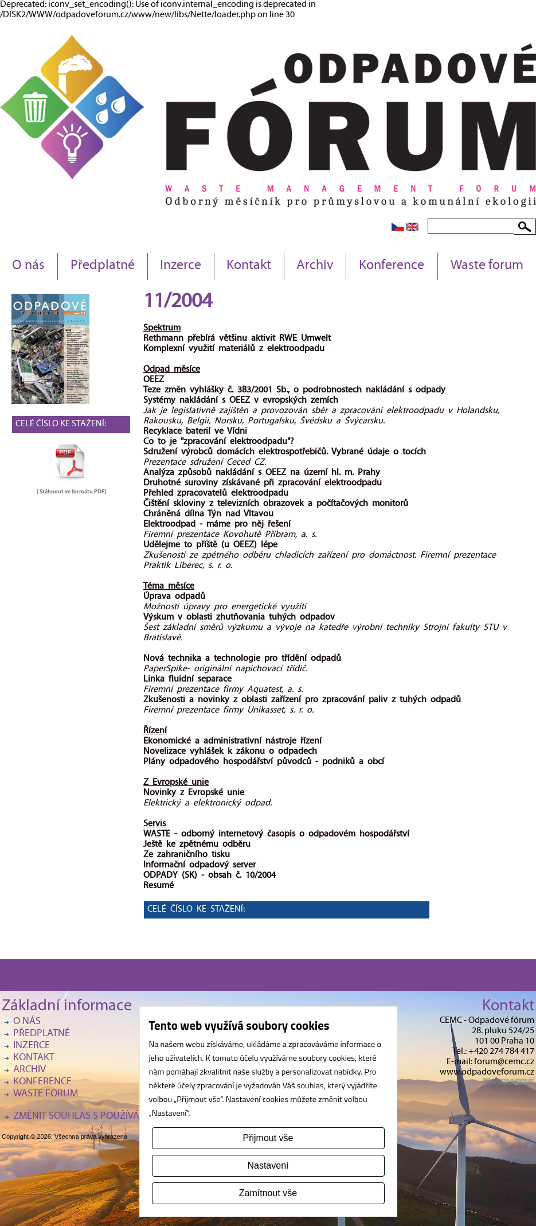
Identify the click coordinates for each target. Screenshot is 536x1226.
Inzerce (180, 266)
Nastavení (267, 1165)
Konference (391, 266)
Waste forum (487, 266)
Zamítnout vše (268, 1193)
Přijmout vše (267, 1138)
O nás (28, 266)
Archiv (315, 266)
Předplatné (103, 266)
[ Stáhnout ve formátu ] (71, 491)
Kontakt (248, 266)
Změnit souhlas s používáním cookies (105, 1117)
